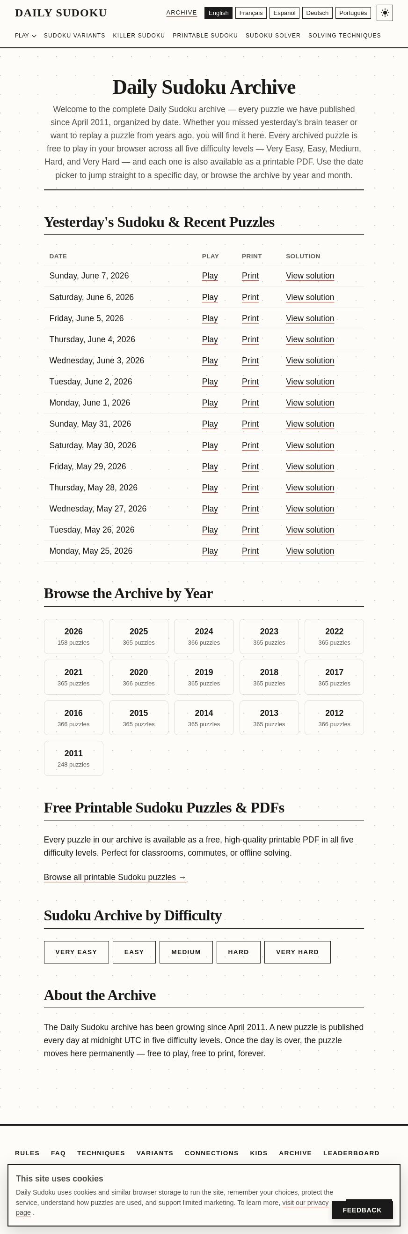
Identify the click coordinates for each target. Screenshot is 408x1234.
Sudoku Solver (273, 35)
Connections (212, 1153)
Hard (238, 952)
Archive (164, 12)
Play (210, 275)
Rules (27, 1153)
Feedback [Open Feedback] (362, 1210)
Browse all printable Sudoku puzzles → (115, 877)
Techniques (101, 1153)
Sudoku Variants (75, 35)
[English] (203, 13)
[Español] (275, 13)
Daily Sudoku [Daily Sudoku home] (61, 13)
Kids (259, 1153)
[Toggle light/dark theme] (385, 13)
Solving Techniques (344, 35)
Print (250, 275)
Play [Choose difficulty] (25, 35)
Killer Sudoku (139, 35)
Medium (186, 952)
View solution (310, 275)
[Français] (238, 13)
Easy (134, 952)
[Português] (351, 13)
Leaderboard (351, 1153)
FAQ (58, 1153)
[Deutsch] (312, 13)
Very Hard (297, 952)
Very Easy (76, 952)
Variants (155, 1153)
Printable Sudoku (205, 35)
